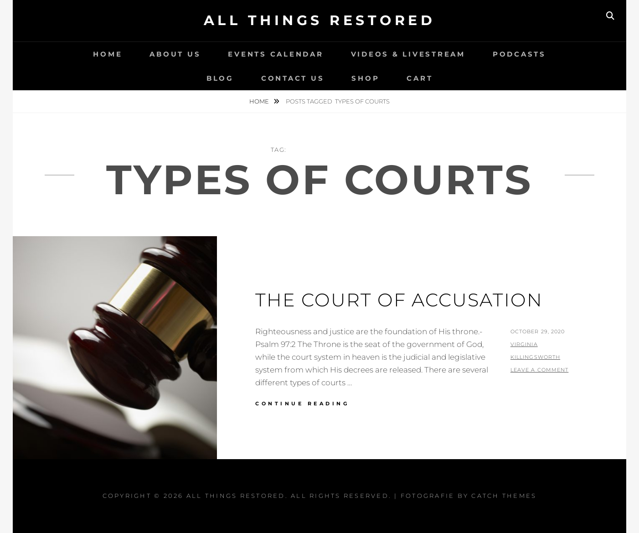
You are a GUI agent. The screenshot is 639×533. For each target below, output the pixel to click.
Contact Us (293, 78)
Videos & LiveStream (408, 54)
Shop (365, 78)
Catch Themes (503, 495)
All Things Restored (320, 20)
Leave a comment (539, 370)
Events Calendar (275, 54)
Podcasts (519, 54)
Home (107, 54)
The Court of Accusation (399, 300)
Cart (420, 78)
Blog (220, 78)
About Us (175, 54)
